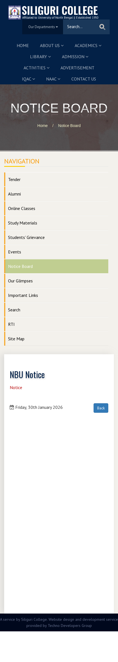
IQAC (28, 79)
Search (14, 309)
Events (14, 252)
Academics (88, 45)
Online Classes (21, 208)
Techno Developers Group (70, 625)
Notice (16, 387)
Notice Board (69, 125)
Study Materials (22, 223)
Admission (75, 56)
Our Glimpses (20, 281)
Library (40, 56)
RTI (11, 324)
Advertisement (77, 67)
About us (52, 45)
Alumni (14, 194)
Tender (14, 179)
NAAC (53, 79)
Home (23, 45)
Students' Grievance (26, 237)
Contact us (83, 79)
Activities (36, 67)
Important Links (23, 295)
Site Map (16, 338)
